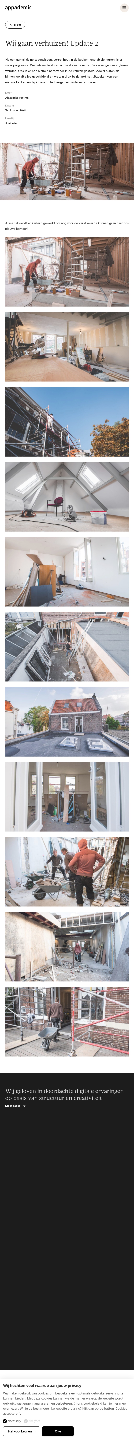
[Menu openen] (124, 7)
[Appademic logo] (18, 7)
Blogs (14, 25)
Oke (58, 1431)
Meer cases (12, 1105)
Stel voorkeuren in (22, 1431)
